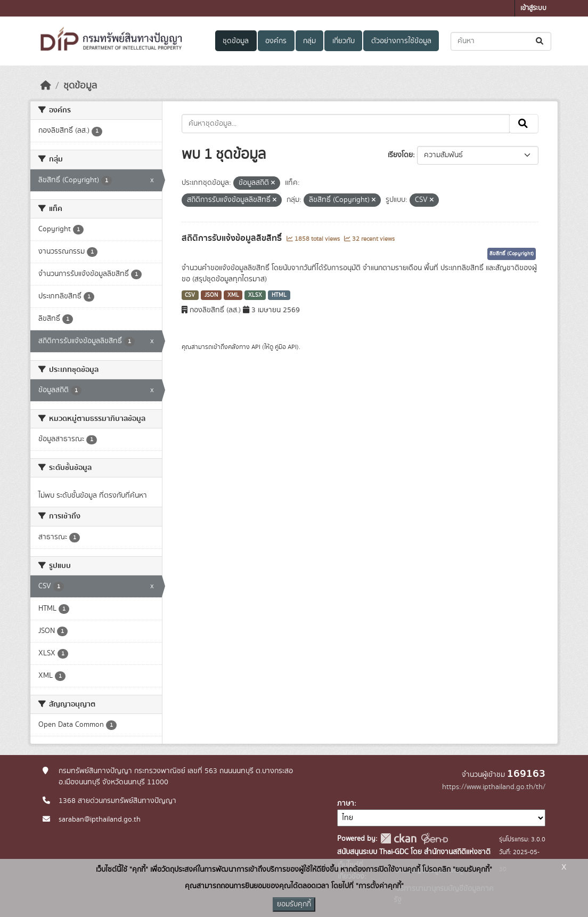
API (255, 347)
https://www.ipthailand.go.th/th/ (493, 787)
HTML (279, 295)
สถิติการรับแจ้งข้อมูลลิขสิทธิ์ (233, 238)
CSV (190, 295)
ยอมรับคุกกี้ (294, 904)
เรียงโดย (400, 155)
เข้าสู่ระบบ (533, 8)
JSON (211, 295)
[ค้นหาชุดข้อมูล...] (501, 41)
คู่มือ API (286, 347)
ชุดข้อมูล (236, 41)
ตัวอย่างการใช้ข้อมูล (401, 41)
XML (233, 295)
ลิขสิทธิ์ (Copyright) (511, 253)
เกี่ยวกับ (343, 41)
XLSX (255, 295)
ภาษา (345, 803)
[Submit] (540, 41)
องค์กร (276, 41)
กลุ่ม (309, 41)
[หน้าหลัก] (45, 86)
